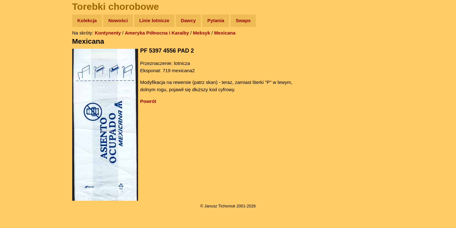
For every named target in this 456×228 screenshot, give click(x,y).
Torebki (19, 130)
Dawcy (188, 20)
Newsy (18, 69)
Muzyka (19, 94)
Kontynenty (108, 32)
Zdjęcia (19, 57)
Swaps (243, 20)
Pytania (215, 20)
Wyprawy (21, 45)
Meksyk (201, 32)
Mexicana (225, 32)
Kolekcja (87, 20)
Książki (19, 82)
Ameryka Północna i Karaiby (157, 32)
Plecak (18, 106)
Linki (16, 118)
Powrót (148, 101)
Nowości (118, 20)
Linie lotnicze (154, 20)
